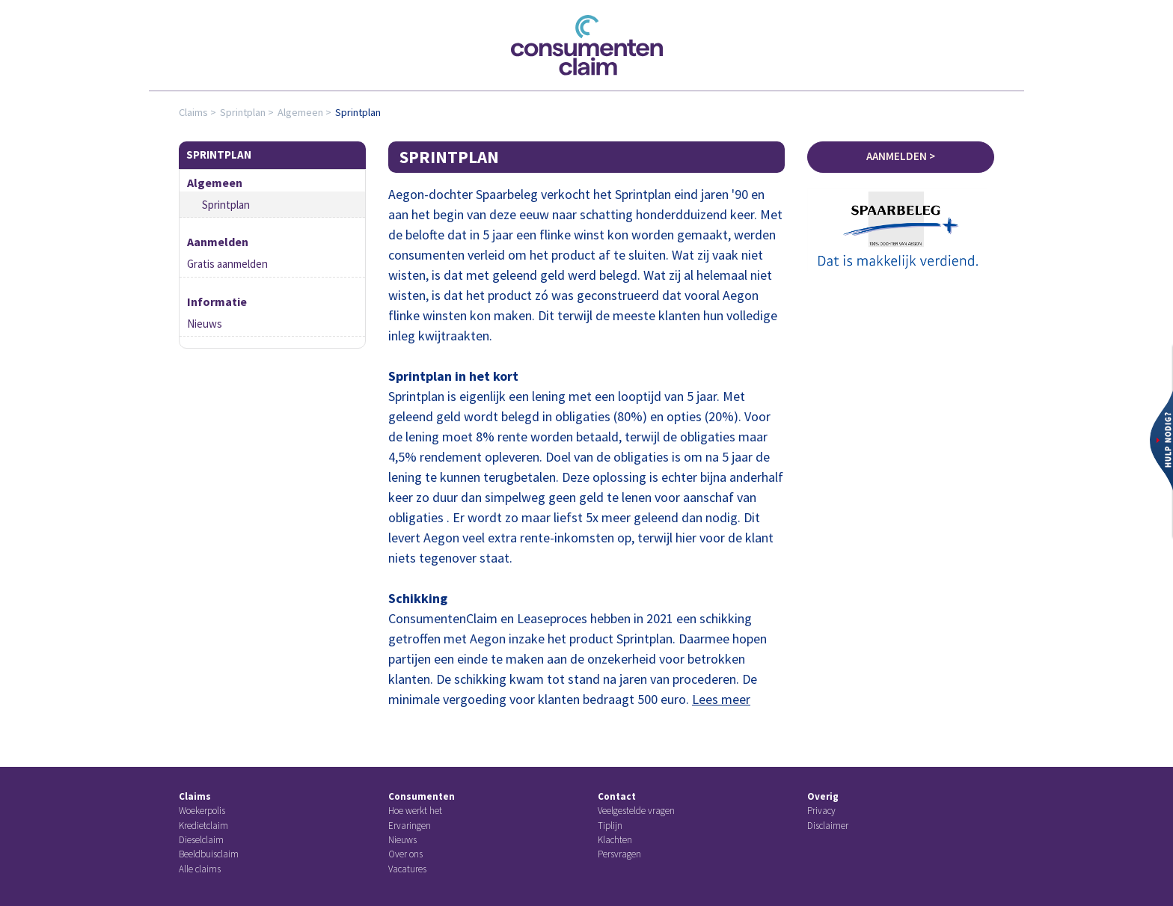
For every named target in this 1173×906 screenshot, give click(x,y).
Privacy (821, 810)
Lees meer (721, 699)
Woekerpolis (202, 810)
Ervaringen (409, 825)
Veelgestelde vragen (636, 810)
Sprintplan (243, 112)
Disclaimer (827, 825)
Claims (193, 112)
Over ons (405, 854)
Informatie (217, 301)
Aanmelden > (900, 156)
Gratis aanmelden (227, 264)
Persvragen (619, 854)
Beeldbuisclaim (209, 854)
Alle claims (200, 869)
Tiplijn (610, 825)
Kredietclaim (203, 825)
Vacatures (407, 869)
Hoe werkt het (415, 810)
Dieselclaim (201, 839)
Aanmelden (217, 241)
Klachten (615, 839)
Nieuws (204, 323)
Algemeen (300, 112)
